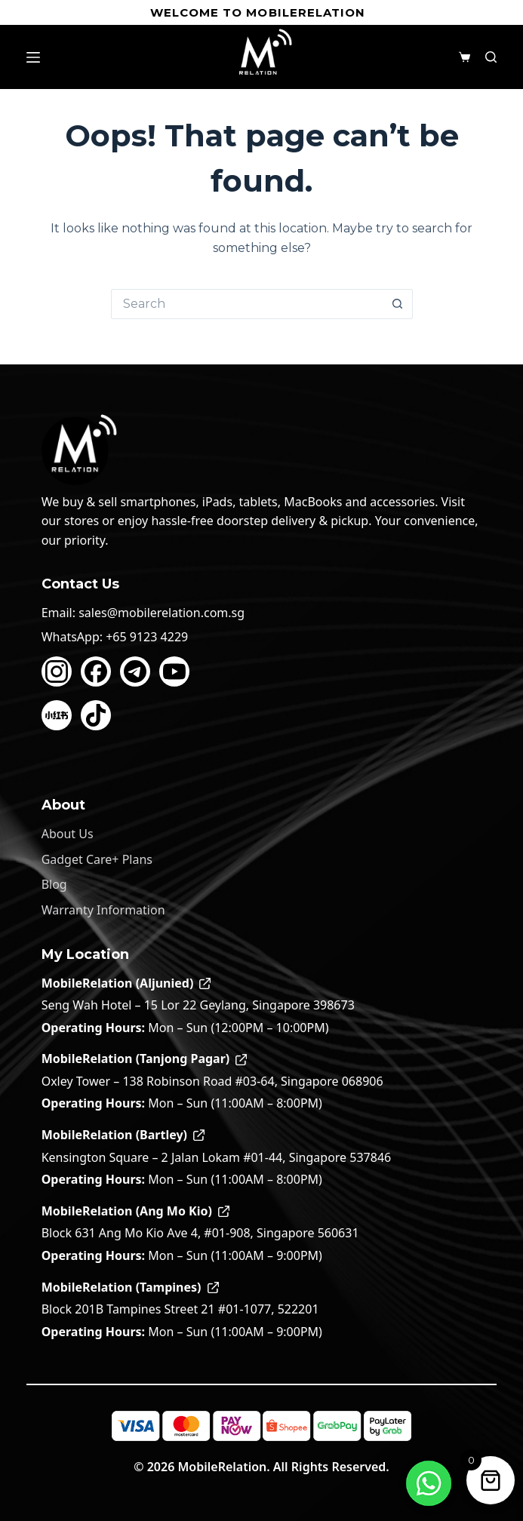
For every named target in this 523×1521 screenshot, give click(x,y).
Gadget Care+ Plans (97, 859)
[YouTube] (174, 671)
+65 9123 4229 (147, 636)
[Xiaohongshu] (57, 715)
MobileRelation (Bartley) (123, 1134)
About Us (68, 833)
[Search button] (398, 304)
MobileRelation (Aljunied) (126, 983)
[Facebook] (96, 671)
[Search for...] (247, 304)
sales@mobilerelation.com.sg (161, 612)
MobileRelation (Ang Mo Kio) (135, 1211)
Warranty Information (103, 910)
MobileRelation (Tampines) (130, 1287)
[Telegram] (135, 671)
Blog (54, 884)
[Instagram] (57, 671)
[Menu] (33, 57)
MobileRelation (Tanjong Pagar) (145, 1058)
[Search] (491, 57)
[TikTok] (96, 715)
